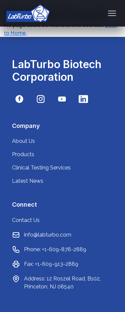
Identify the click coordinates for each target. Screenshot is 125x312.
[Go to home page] (28, 13)
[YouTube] (62, 99)
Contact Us (26, 220)
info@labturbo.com (47, 235)
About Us (23, 141)
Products (23, 154)
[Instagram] (40, 99)
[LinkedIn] (83, 99)
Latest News (27, 181)
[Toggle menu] (112, 13)
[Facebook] (19, 99)
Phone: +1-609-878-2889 (55, 249)
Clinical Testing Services (41, 167)
